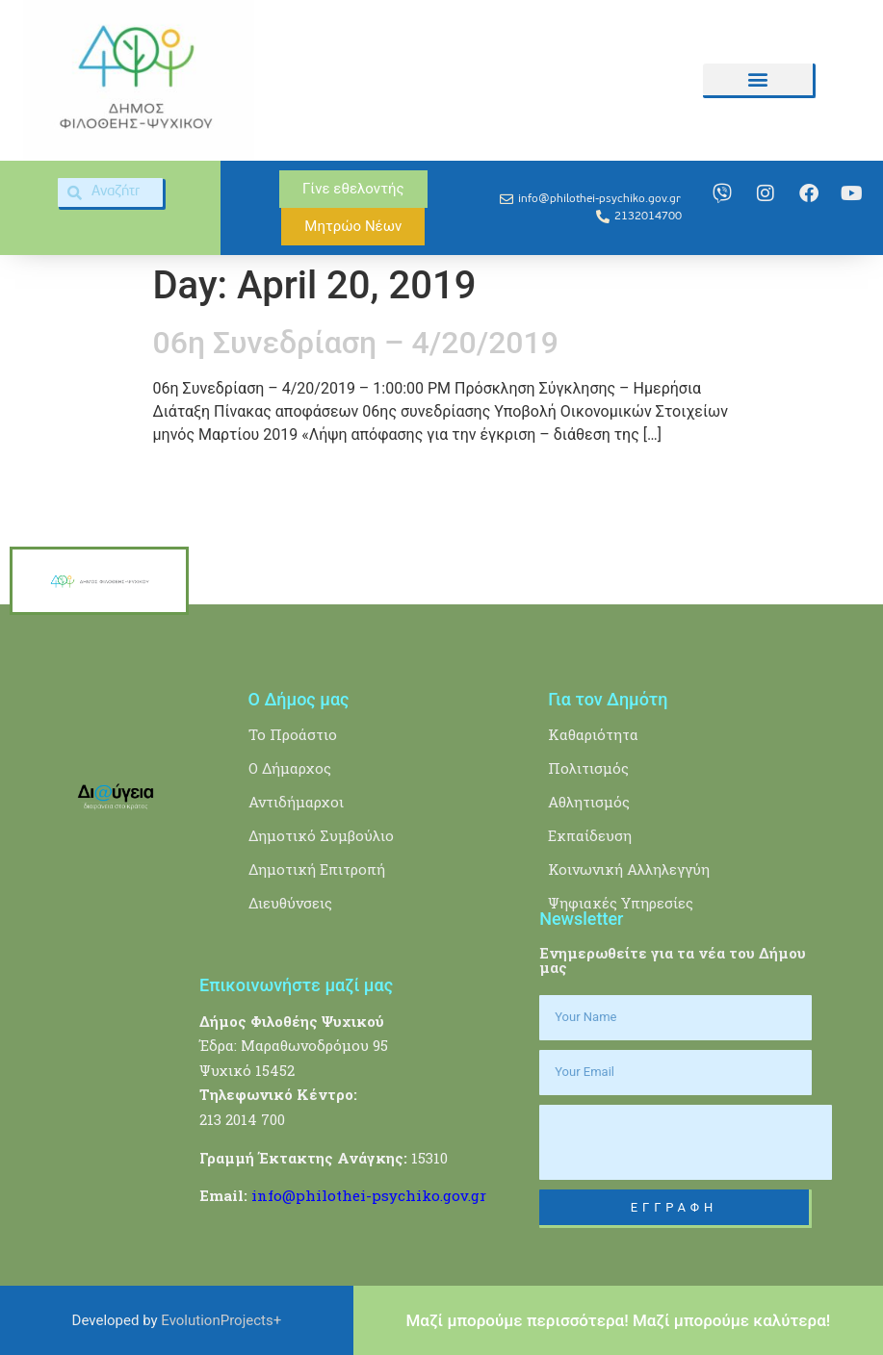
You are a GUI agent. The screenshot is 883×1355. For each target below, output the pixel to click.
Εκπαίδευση (590, 835)
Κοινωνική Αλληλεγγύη (629, 869)
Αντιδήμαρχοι (296, 801)
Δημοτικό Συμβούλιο (321, 835)
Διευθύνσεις (290, 902)
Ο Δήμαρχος (289, 768)
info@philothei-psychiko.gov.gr (368, 1195)
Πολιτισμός (588, 768)
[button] (758, 79)
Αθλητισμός (589, 801)
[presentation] (685, 1142)
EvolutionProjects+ (221, 1320)
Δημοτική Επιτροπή (316, 869)
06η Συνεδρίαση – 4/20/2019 (355, 342)
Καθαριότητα (593, 734)
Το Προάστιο (292, 734)
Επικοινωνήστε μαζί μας (296, 985)
